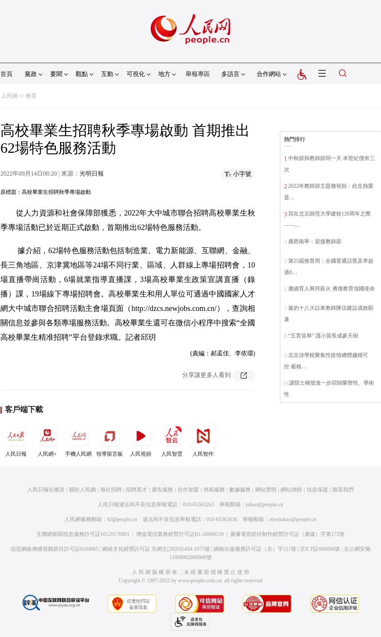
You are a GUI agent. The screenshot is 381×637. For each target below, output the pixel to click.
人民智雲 (172, 440)
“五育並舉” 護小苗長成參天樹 (323, 336)
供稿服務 (214, 490)
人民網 (9, 96)
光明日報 (91, 173)
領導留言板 (109, 440)
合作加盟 (188, 490)
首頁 (6, 74)
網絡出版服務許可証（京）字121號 (255, 549)
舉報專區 (198, 74)
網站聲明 (265, 490)
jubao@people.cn (264, 504)
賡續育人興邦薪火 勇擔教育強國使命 (331, 289)
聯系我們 (343, 490)
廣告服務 (162, 490)
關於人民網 (82, 490)
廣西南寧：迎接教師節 (314, 241)
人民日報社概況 (46, 490)
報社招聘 (111, 490)
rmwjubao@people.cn (292, 519)
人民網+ (47, 440)
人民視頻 (140, 440)
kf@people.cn (122, 519)
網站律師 (291, 490)
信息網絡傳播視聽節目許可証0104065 (54, 549)
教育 (31, 96)
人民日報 (16, 440)
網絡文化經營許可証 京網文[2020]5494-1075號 (156, 549)
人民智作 (203, 440)
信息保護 (317, 490)
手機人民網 (78, 440)
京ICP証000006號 (320, 549)
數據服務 (240, 490)
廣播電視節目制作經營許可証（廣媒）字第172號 (287, 534)
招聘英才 (136, 490)
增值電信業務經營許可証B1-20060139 (180, 534)
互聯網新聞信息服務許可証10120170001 (83, 534)
